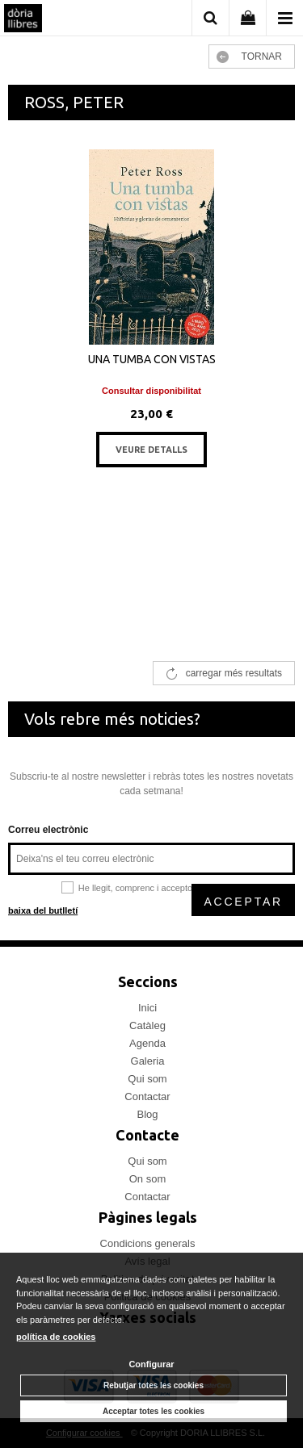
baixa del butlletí (43, 910)
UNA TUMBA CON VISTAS (152, 359)
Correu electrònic (48, 829)
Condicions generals (148, 1243)
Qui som (147, 1079)
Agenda (147, 1043)
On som (147, 1179)
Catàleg (147, 1025)
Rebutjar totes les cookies (153, 1385)
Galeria (148, 1061)
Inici (147, 1008)
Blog (147, 1114)
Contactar (147, 1096)
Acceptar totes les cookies (153, 1411)
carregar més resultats (234, 673)
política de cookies (55, 1336)
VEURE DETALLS (151, 449)
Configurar (151, 1364)
